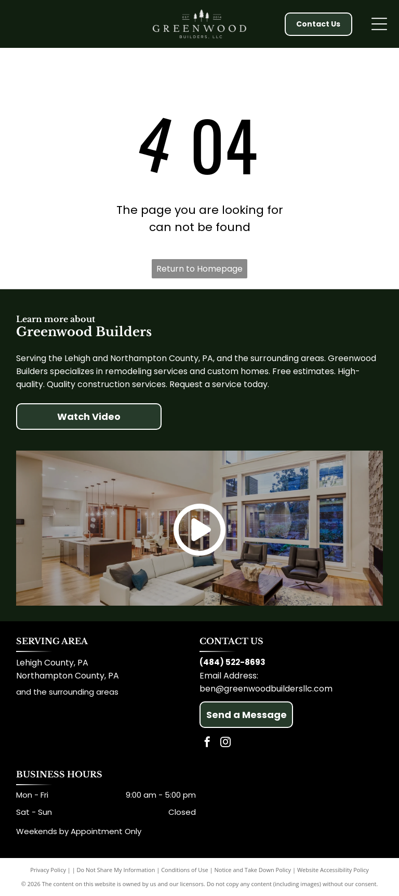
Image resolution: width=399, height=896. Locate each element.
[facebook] (207, 743)
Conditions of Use (184, 870)
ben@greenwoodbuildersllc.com (266, 689)
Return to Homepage (199, 269)
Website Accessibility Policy (333, 870)
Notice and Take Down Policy (253, 870)
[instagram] (225, 743)
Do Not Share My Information (116, 870)
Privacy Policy (48, 870)
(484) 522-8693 (232, 662)
